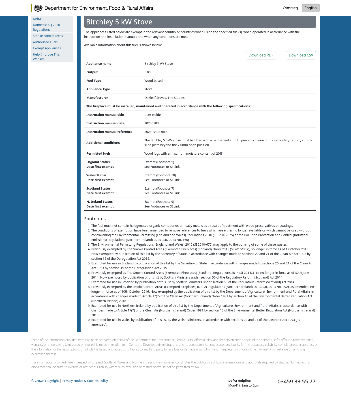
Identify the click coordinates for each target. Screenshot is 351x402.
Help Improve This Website (46, 56)
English (311, 7)
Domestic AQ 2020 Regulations (46, 27)
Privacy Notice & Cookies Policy (85, 380)
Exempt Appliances (47, 48)
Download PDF (261, 55)
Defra (37, 19)
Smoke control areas (48, 36)
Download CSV (301, 55)
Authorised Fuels (45, 42)
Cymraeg (290, 7)
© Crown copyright (45, 380)
